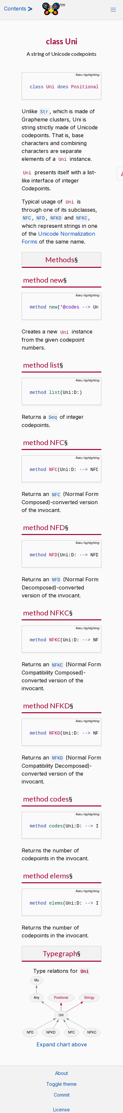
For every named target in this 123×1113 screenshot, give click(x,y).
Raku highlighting (87, 74)
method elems (46, 871)
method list (41, 362)
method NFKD (46, 702)
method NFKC (46, 609)
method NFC (43, 440)
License (61, 1105)
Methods (59, 257)
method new (43, 278)
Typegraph (60, 949)
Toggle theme (61, 1080)
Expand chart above (61, 1040)
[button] (113, 10)
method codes (46, 795)
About (61, 1069)
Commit (62, 1091)
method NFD (44, 524)
